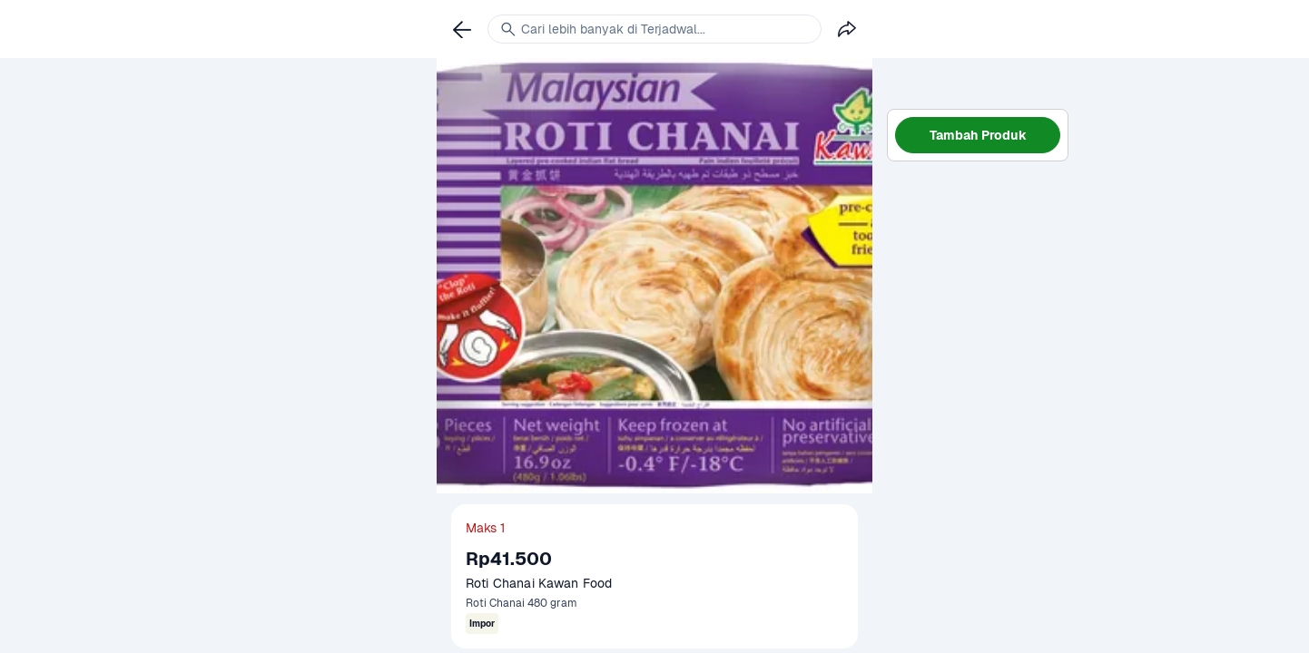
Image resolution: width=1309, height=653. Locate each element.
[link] (462, 29)
